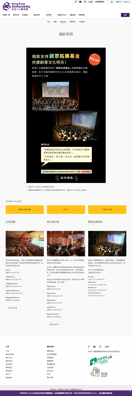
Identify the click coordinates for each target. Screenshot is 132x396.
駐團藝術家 (51, 364)
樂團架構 (50, 351)
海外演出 (50, 371)
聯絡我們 (9, 378)
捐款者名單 (12, 308)
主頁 (7, 351)
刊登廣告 (82, 22)
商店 (117, 2)
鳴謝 (55, 22)
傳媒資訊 (73, 15)
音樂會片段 (61, 15)
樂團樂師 (50, 361)
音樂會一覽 (6, 15)
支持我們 (49, 15)
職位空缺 (50, 377)
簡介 (48, 22)
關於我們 (37, 15)
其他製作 (25, 15)
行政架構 (50, 368)
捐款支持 (63, 22)
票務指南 (82, 15)
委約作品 (16, 15)
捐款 (125, 15)
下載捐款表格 (107, 209)
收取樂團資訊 (99, 2)
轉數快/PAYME (24, 209)
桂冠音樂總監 (52, 354)
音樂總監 (50, 358)
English (126, 2)
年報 (48, 374)
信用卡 (66, 209)
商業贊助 (72, 22)
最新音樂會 (10, 354)
